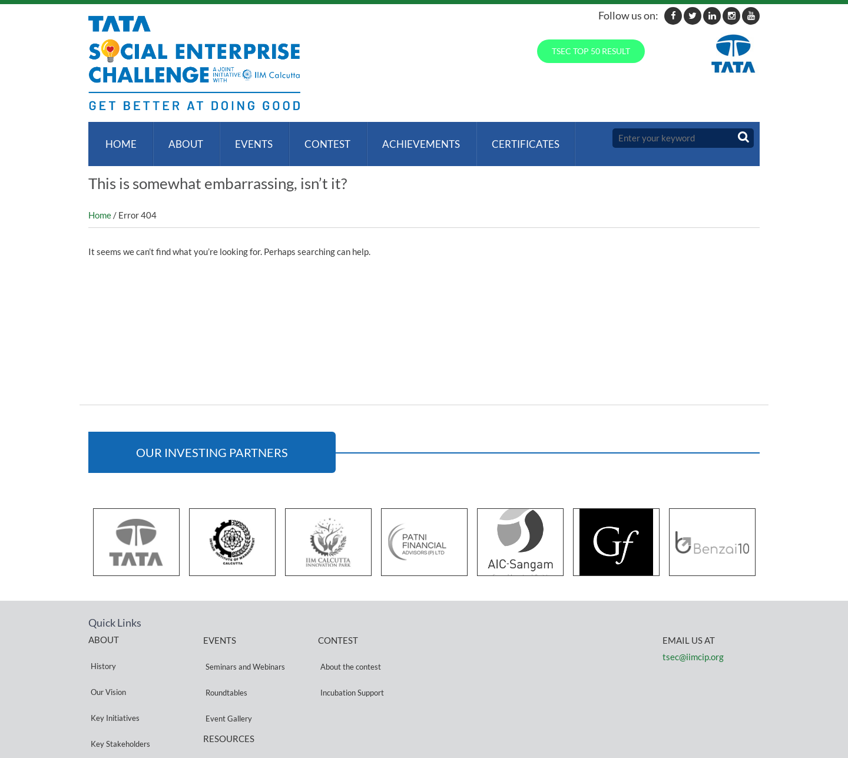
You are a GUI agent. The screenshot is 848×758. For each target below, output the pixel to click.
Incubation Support (350, 662)
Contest (318, 138)
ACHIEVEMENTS (409, 138)
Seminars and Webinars (243, 648)
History (101, 648)
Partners (103, 704)
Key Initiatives (112, 676)
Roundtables (224, 662)
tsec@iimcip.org (693, 645)
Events (247, 138)
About (181, 138)
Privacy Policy (226, 711)
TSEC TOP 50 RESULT (591, 51)
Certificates (511, 138)
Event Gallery (226, 677)
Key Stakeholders (118, 690)
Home (118, 138)
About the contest (348, 648)
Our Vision (106, 662)
